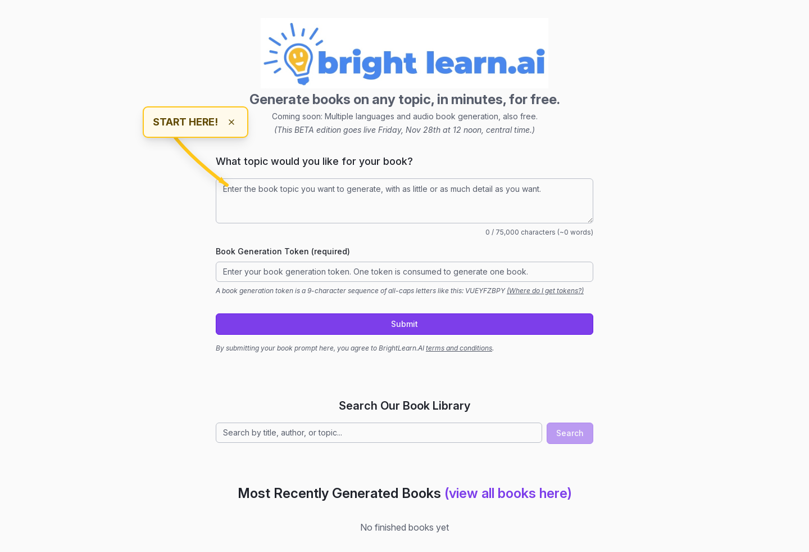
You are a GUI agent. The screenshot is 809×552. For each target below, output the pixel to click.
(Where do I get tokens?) (545, 290)
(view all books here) (508, 493)
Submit (404, 324)
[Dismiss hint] (231, 122)
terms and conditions (459, 348)
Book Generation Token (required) (283, 251)
